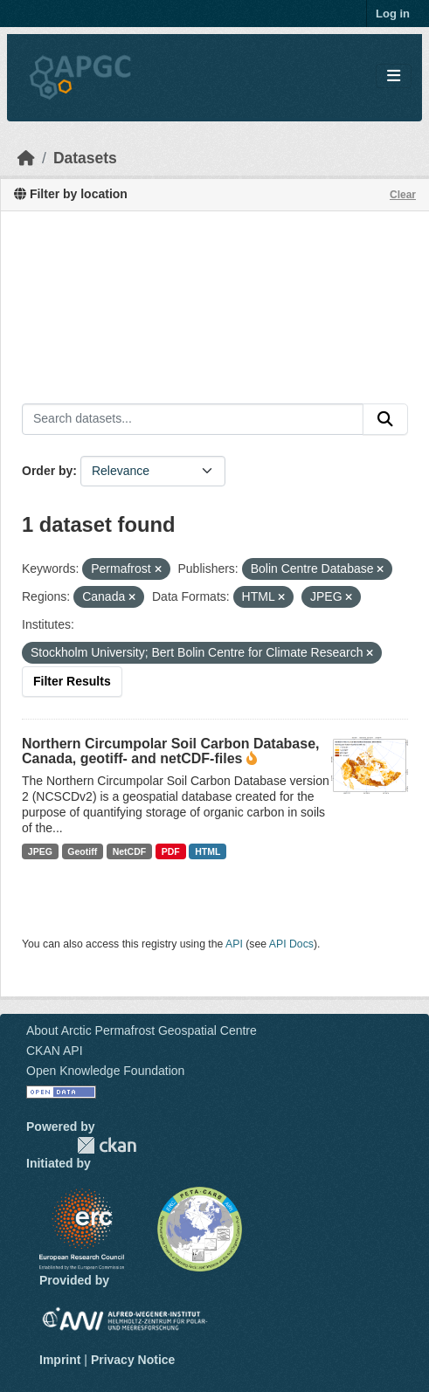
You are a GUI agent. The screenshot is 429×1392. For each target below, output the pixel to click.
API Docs (291, 944)
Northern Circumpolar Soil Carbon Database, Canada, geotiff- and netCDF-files (171, 751)
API (234, 944)
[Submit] (385, 419)
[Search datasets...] (192, 419)
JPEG (40, 851)
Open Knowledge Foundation (105, 1071)
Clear (403, 195)
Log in (393, 13)
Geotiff (82, 851)
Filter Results (72, 681)
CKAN (106, 1145)
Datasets (85, 158)
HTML (207, 851)
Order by (47, 471)
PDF (171, 851)
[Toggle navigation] (394, 76)
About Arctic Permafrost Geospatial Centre (141, 1030)
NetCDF (130, 851)
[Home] (26, 158)
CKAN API (54, 1051)
